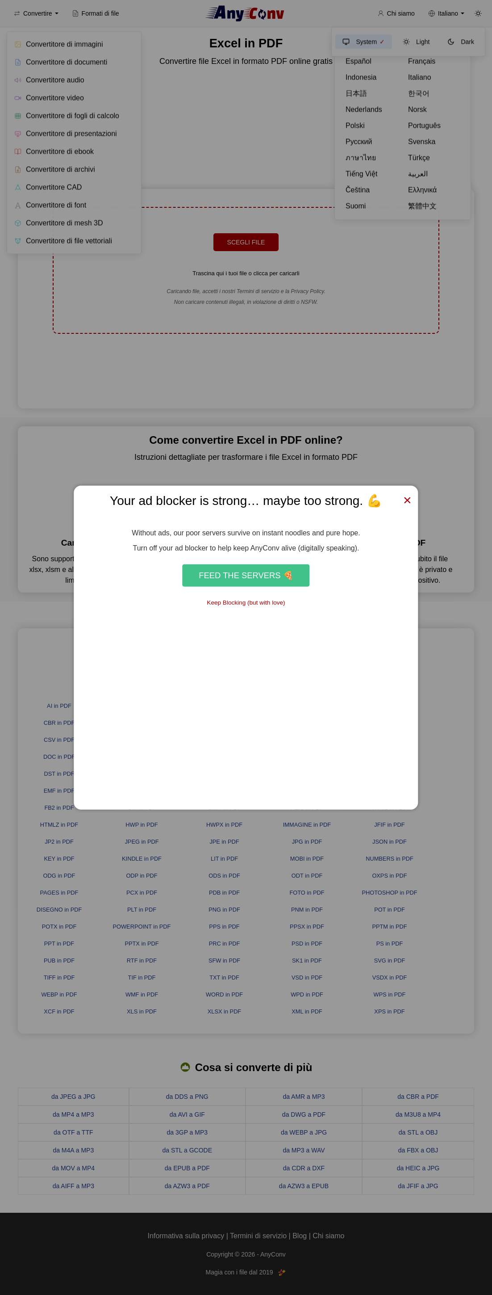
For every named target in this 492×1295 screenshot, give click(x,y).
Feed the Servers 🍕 (246, 575)
